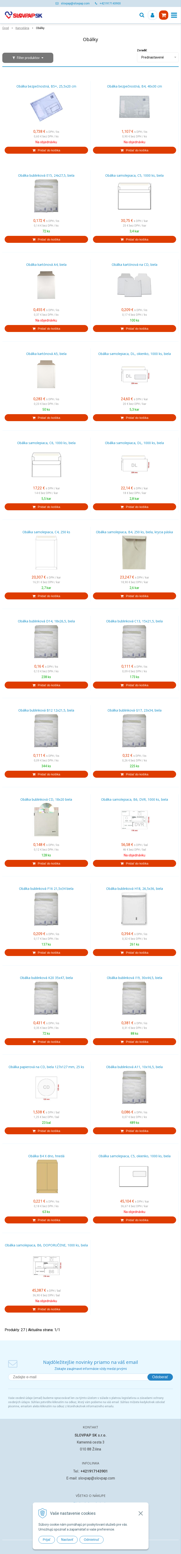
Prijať (47, 1539)
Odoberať (160, 1377)
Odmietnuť (91, 1539)
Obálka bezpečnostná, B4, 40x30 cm (134, 86)
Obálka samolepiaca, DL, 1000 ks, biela (134, 443)
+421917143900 (110, 3)
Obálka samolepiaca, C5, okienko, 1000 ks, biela (134, 1156)
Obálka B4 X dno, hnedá (46, 1156)
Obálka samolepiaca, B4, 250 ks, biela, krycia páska (134, 532)
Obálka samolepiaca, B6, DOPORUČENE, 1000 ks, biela (46, 1245)
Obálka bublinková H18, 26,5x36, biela (134, 889)
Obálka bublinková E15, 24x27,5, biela (46, 175)
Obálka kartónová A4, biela (46, 265)
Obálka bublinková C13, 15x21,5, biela (134, 621)
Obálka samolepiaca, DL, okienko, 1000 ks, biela (134, 354)
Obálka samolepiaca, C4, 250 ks (46, 532)
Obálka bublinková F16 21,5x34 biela (46, 889)
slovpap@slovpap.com (75, 3)
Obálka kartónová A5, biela (46, 354)
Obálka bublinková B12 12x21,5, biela (46, 710)
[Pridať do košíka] (46, 150)
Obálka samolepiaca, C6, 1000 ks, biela (46, 443)
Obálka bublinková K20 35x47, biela (46, 978)
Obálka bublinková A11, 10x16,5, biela (134, 1067)
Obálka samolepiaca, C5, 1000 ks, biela (134, 175)
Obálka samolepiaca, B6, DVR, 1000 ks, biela (134, 799)
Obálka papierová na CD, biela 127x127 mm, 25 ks (46, 1067)
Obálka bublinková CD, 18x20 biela (46, 799)
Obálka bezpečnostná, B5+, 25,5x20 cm (46, 86)
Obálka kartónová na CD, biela (134, 265)
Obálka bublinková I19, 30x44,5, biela (134, 978)
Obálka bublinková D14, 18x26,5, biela (46, 621)
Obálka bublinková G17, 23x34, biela (135, 710)
